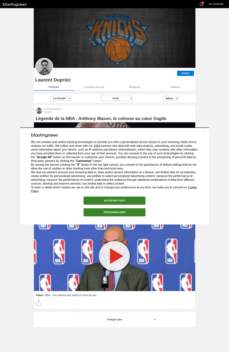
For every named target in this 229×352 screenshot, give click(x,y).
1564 (97, 145)
